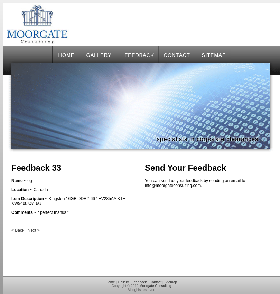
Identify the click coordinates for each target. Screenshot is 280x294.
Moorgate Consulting (155, 286)
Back (19, 230)
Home (110, 282)
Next (32, 230)
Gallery (123, 282)
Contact (155, 282)
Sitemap (170, 282)
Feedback (139, 282)
